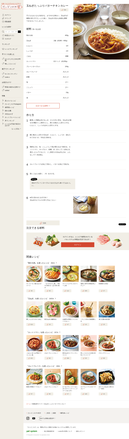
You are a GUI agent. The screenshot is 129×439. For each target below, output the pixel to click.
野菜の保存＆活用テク (13, 87)
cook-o (7, 77)
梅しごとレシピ (10, 63)
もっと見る (15, 128)
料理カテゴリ (9, 35)
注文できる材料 (42, 106)
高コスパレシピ (10, 100)
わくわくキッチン (11, 73)
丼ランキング (9, 120)
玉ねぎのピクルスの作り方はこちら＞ (43, 200)
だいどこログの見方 (34, 413)
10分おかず (9, 114)
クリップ (8, 18)
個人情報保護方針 (49, 431)
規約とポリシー (80, 431)
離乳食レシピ (64, 413)
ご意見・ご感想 (51, 413)
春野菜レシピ (9, 107)
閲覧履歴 (8, 21)
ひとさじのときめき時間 (13, 59)
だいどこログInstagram (13, 104)
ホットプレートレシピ (13, 117)
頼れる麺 (8, 110)
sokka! (7, 90)
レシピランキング (11, 49)
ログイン (77, 245)
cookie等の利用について (65, 431)
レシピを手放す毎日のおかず (13, 124)
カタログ (8, 38)
